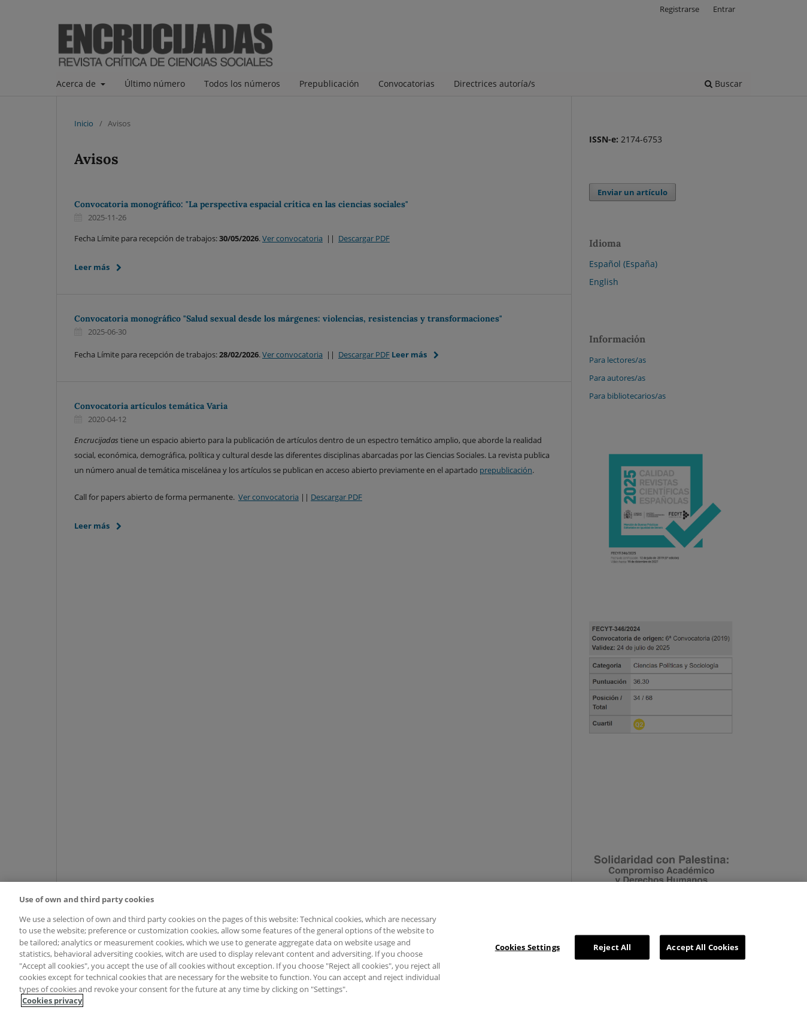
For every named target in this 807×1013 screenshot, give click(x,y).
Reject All (612, 946)
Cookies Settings (527, 946)
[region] (403, 947)
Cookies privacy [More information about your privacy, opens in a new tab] (52, 1000)
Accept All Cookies (702, 946)
